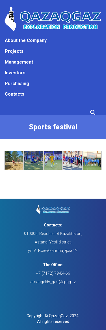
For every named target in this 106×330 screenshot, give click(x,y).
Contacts (14, 94)
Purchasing (17, 83)
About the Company (26, 40)
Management (19, 62)
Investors (15, 72)
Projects (14, 51)
